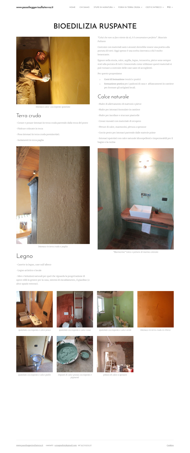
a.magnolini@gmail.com (66, 445)
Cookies (170, 445)
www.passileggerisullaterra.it (29, 445)
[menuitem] (84, 7)
